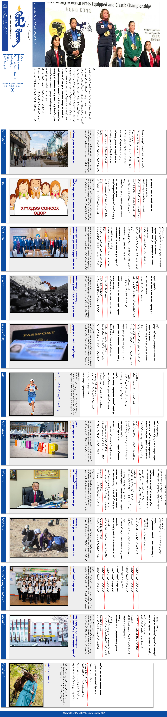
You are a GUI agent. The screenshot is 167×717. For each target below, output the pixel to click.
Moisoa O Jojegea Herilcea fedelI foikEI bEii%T (142, 149)
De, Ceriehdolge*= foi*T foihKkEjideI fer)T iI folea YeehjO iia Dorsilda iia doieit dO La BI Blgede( (150, 489)
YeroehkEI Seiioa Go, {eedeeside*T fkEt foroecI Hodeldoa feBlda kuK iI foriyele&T (154, 246)
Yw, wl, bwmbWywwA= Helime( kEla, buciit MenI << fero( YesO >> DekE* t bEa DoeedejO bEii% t (141, 489)
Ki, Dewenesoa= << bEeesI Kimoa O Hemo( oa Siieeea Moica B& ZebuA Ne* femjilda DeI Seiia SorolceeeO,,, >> (132, 489)
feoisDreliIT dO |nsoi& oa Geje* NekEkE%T (124, 244)
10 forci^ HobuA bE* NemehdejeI (141, 288)
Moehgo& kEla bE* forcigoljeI (124, 626)
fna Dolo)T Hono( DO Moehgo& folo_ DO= (105, 147)
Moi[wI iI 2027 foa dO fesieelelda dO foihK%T (134, 198)
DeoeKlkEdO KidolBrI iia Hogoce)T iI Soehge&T (149, 634)
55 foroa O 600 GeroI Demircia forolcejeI (108, 391)
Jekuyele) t (22, 59)
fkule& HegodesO (4, 62)
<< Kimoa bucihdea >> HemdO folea (98, 579)
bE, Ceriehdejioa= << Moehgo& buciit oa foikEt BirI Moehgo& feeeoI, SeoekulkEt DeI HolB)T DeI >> (107, 489)
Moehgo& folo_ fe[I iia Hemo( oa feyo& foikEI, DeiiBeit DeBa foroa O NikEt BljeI (104, 343)
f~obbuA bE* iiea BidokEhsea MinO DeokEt (95, 678)
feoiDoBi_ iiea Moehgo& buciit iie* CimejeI (129, 196)
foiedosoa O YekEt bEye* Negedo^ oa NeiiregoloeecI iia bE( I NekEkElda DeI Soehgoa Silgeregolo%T (148, 440)
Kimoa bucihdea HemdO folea (122, 577)
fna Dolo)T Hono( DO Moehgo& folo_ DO (115, 146)
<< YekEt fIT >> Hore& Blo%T (88, 384)
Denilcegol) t (11, 61)
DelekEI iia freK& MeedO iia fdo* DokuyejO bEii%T (138, 198)
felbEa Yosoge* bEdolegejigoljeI (83, 385)
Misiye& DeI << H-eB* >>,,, (90, 674)
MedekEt (8, 57)
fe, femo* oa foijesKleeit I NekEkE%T (120, 144)
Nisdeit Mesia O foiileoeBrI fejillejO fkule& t (118, 342)
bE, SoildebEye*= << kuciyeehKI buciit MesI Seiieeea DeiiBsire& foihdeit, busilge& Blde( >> (160, 489)
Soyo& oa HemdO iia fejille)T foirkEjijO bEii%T (98, 343)
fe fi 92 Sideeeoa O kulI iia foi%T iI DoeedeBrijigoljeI (128, 291)
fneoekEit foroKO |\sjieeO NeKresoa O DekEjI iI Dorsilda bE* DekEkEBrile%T (99, 295)
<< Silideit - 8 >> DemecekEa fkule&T (121, 386)
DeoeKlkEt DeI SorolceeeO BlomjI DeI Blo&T (137, 633)
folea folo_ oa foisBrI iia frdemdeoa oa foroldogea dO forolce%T (143, 631)
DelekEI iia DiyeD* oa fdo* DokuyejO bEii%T (98, 438)
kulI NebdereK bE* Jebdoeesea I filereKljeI (137, 147)
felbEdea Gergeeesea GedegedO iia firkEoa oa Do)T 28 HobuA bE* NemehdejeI (115, 199)
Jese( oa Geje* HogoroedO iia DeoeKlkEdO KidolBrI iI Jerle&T (99, 632)
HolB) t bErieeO (18, 62)
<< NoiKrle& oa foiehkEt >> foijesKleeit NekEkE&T (141, 439)
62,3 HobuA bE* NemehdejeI (105, 287)
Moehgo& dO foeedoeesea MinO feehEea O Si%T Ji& (78, 681)
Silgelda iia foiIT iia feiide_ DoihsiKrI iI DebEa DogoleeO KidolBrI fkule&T (99, 538)
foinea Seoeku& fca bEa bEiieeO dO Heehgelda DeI (73, 682)
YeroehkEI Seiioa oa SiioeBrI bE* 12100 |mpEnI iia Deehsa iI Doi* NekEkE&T (110, 246)
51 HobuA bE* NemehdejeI (146, 285)
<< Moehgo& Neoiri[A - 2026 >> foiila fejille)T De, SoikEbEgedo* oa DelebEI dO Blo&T (104, 440)
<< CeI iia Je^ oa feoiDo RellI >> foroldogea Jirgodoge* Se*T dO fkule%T (95, 391)
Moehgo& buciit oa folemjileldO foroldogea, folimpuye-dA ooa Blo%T (145, 196)
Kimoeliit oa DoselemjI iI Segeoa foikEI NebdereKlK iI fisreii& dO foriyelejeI (133, 344)
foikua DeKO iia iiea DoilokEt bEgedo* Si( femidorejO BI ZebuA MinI (84, 680)
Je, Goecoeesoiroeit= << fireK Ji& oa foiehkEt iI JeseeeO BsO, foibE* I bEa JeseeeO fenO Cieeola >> (115, 489)
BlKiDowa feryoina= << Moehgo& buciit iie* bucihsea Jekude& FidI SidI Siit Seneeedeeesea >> (123, 489)
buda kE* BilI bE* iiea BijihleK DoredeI (100, 679)
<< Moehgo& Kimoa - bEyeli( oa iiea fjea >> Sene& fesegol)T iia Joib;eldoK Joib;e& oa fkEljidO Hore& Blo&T (101, 247)
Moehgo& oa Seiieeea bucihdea (15, 67)
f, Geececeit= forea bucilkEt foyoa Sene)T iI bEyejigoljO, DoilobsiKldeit (99, 487)
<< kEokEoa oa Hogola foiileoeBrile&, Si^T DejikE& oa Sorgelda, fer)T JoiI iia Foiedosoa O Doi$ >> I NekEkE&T (108, 635)
